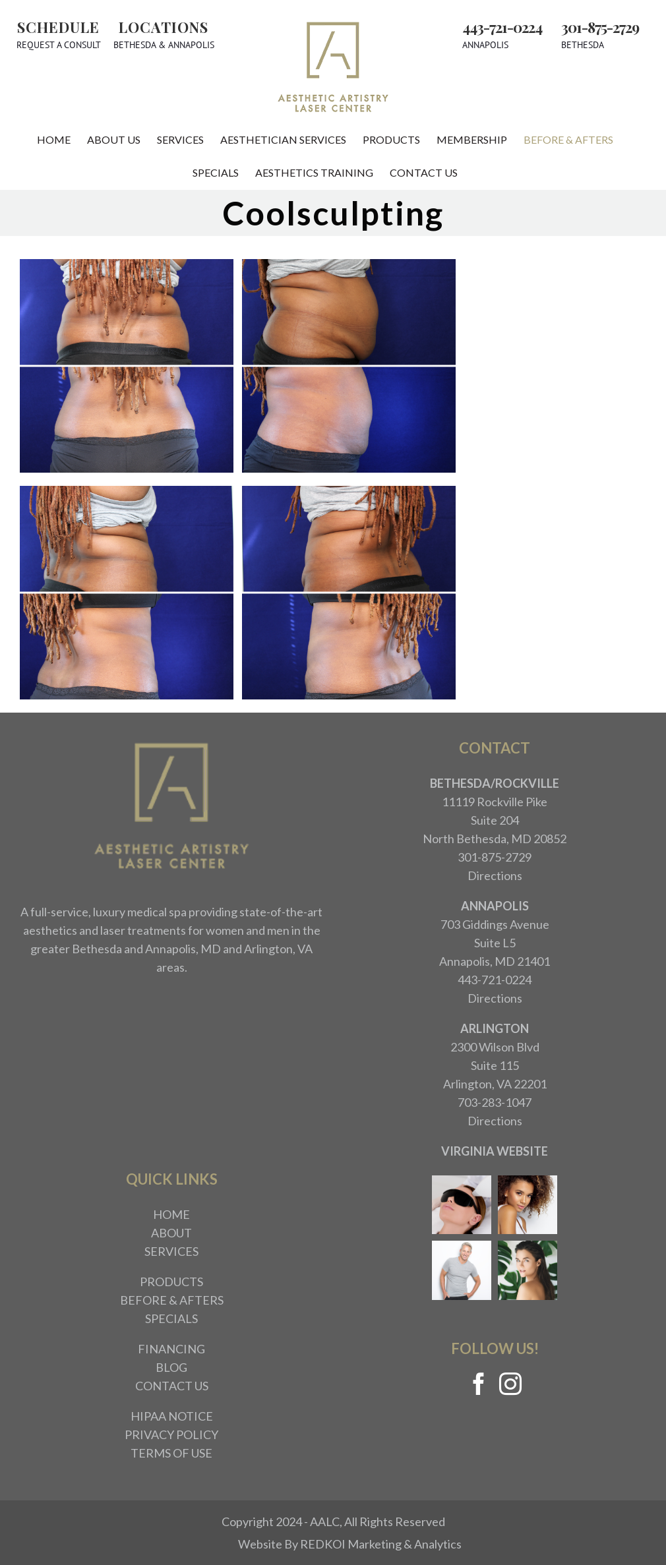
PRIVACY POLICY (171, 1434)
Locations (163, 27)
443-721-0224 (502, 27)
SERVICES (171, 1251)
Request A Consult (58, 45)
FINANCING (171, 1349)
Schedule (58, 27)
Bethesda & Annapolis (163, 45)
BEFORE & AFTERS (172, 1300)
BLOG (171, 1367)
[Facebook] (479, 1384)
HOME (171, 1214)
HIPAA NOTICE (172, 1416)
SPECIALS (171, 1318)
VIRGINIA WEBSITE (494, 1151)
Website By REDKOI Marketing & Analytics (350, 1544)
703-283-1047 (494, 1102)
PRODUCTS (171, 1281)
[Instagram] (510, 1384)
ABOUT (171, 1232)
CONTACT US (171, 1385)
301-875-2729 (600, 27)
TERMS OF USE (171, 1453)
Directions (495, 875)
